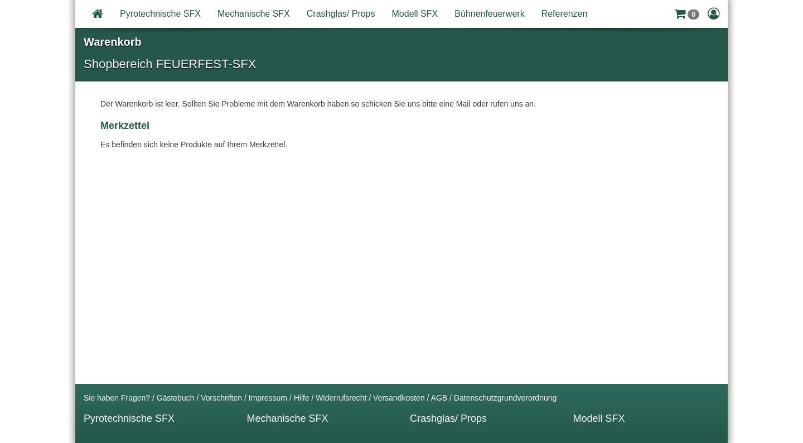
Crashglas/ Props (341, 13)
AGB (439, 397)
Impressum (268, 397)
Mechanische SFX (253, 13)
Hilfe (301, 397)
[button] (687, 14)
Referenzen (564, 13)
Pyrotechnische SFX (160, 13)
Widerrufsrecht (341, 397)
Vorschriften (221, 397)
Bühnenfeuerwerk (489, 13)
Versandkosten (399, 397)
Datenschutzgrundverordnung (505, 397)
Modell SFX (415, 13)
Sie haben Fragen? (117, 397)
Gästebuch (176, 397)
